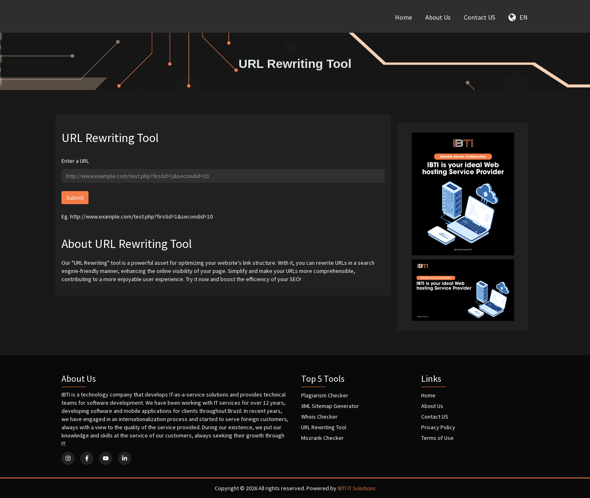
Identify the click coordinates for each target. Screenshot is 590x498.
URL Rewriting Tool (323, 427)
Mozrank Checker (322, 438)
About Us (438, 17)
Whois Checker (319, 416)
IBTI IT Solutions (357, 488)
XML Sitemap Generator (330, 406)
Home (403, 17)
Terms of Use (437, 438)
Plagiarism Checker (324, 395)
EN (518, 17)
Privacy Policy (438, 427)
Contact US (479, 17)
